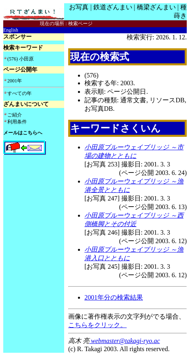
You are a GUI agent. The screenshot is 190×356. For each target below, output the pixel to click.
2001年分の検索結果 (113, 297)
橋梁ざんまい (156, 7)
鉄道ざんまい (112, 7)
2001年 (14, 81)
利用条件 (17, 122)
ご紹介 (14, 115)
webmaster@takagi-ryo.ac (124, 340)
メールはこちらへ (22, 133)
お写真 (79, 7)
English (10, 30)
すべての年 (19, 93)
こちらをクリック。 (97, 324)
